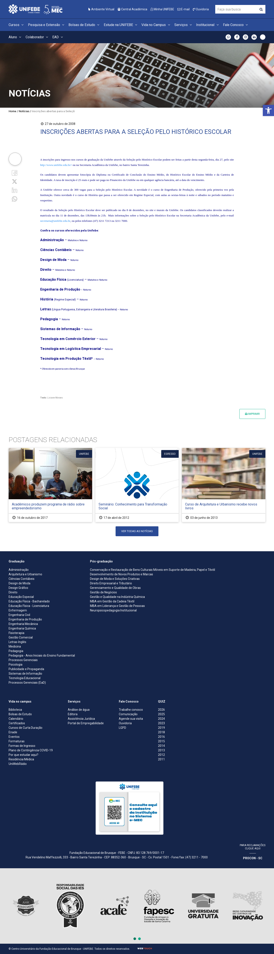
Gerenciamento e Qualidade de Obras (115, 588)
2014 (161, 745)
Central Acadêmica (132, 9)
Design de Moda (19, 583)
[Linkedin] (14, 190)
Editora (72, 714)
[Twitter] (14, 181)
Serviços (183, 25)
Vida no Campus (156, 25)
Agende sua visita (131, 718)
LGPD (122, 727)
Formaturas (17, 741)
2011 (161, 759)
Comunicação (128, 714)
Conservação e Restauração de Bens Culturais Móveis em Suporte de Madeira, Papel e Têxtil (152, 569)
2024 (161, 718)
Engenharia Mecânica (23, 624)
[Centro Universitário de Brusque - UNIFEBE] (35, 9)
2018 (161, 732)
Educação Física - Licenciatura (29, 606)
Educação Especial (21, 597)
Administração (19, 569)
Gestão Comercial (21, 637)
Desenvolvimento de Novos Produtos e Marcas (121, 574)
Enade (13, 732)
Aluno (15, 37)
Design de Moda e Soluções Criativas (115, 578)
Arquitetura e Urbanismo (25, 574)
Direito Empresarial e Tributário (111, 583)
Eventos (14, 736)
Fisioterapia (16, 633)
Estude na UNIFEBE (121, 25)
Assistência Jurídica (81, 718)
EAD (58, 37)
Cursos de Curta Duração (25, 727)
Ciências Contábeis (21, 578)
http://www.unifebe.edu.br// (56, 165)
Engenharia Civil (19, 615)
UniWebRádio (18, 764)
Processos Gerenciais (23, 660)
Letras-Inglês (17, 642)
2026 (161, 709)
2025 (161, 714)
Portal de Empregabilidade (86, 723)
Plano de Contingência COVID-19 (31, 750)
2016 (161, 736)
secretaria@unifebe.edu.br (55, 220)
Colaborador (37, 37)
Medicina (15, 646)
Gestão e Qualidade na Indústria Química (117, 597)
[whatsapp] (14, 198)
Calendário (16, 718)
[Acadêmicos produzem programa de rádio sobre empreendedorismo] (50, 485)
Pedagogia (16, 651)
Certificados (17, 723)
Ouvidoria (201, 9)
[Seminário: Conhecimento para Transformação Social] (137, 485)
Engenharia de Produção (25, 619)
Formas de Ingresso (22, 745)
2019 (161, 727)
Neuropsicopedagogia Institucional (113, 610)
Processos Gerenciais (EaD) (27, 682)
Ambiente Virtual (101, 9)
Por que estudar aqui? (23, 754)
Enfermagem (18, 610)
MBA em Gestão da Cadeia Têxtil (112, 601)
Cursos (17, 25)
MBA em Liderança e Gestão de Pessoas (117, 606)
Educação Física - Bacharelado (29, 601)
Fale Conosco (236, 25)
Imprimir (252, 413)
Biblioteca (15, 709)
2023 (161, 723)
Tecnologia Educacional (24, 678)
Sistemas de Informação (25, 673)
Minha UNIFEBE (162, 9)
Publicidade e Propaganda (26, 669)
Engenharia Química (22, 628)
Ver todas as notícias (137, 531)
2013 (161, 750)
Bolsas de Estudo (84, 25)
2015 (161, 741)
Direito (13, 592)
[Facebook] (14, 173)
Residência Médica (21, 759)
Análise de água (79, 709)
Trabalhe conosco (131, 709)
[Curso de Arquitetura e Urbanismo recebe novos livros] (223, 485)
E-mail (183, 9)
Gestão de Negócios (103, 592)
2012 (161, 754)
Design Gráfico (18, 588)
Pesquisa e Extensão (46, 25)
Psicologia (15, 664)
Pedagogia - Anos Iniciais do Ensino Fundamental (42, 655)
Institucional (208, 25)
